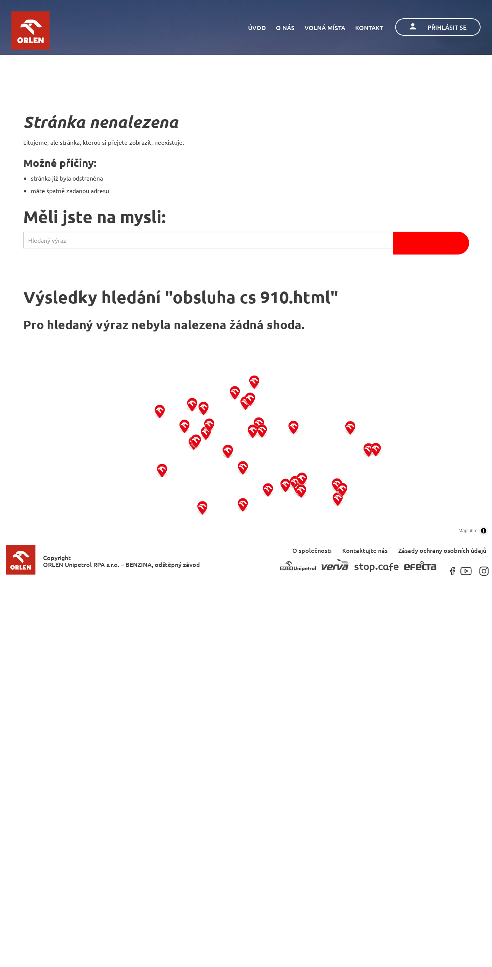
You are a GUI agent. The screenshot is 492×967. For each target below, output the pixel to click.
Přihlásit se (437, 27)
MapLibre (468, 530)
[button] (162, 470)
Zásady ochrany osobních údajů (442, 550)
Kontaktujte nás (365, 550)
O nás (285, 27)
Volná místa (324, 27)
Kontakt (369, 27)
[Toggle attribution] (483, 530)
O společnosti (312, 550)
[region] (246, 449)
